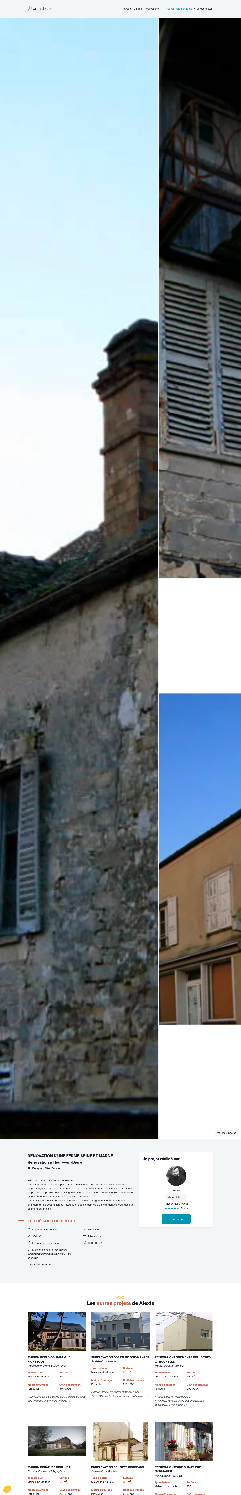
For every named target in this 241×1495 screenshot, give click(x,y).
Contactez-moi (176, 1219)
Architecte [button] (176, 1197)
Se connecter (204, 8)
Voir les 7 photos (226, 1132)
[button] (7, 1489)
